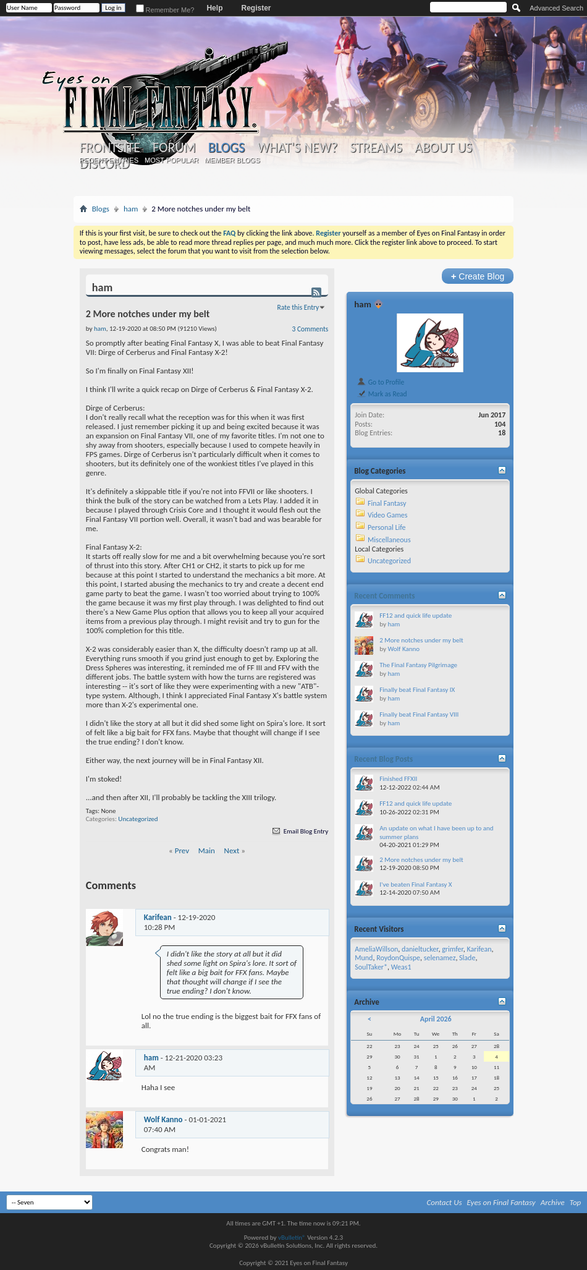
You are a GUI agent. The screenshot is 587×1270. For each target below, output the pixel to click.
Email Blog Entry (299, 831)
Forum (174, 148)
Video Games (387, 515)
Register (256, 8)
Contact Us (444, 1202)
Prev (182, 850)
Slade (467, 957)
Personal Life (387, 527)
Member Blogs (232, 160)
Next (232, 850)
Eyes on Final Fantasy (501, 1202)
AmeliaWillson (376, 949)
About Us (443, 148)
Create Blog (478, 276)
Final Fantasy (387, 503)
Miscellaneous (389, 539)
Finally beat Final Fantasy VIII (418, 714)
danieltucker (420, 949)
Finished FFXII (398, 779)
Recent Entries (108, 160)
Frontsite (110, 148)
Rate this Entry (298, 307)
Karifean (158, 917)
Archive (553, 1202)
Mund (364, 957)
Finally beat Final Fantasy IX (417, 690)
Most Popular (171, 160)
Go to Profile (380, 382)
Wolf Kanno (163, 1119)
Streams (376, 148)
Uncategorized (138, 819)
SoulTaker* (371, 967)
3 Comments (310, 329)
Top (575, 1202)
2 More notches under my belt (421, 640)
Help (214, 8)
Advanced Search (556, 8)
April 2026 (436, 1019)
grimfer (452, 949)
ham (131, 208)
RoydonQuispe (398, 957)
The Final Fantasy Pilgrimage (418, 665)
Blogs (226, 147)
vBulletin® (292, 1238)
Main (206, 850)
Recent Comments (384, 595)
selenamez (440, 957)
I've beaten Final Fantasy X (415, 884)
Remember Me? (165, 10)
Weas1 (401, 967)
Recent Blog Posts (383, 759)
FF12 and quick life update (415, 616)
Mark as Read (382, 394)
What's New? (297, 148)
